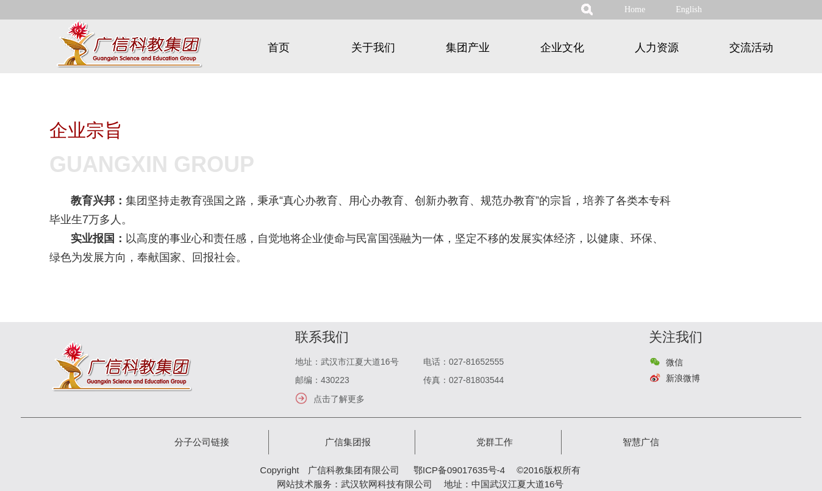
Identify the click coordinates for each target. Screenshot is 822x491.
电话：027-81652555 (463, 362)
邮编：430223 (322, 380)
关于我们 (373, 47)
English (689, 9)
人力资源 (657, 47)
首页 (279, 47)
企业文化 (562, 47)
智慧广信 (641, 442)
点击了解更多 (339, 399)
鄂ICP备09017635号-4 (459, 470)
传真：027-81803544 (463, 380)
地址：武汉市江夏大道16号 (347, 362)
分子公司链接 (201, 442)
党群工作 (494, 442)
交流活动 (751, 47)
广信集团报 (348, 442)
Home (634, 9)
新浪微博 (683, 378)
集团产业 (468, 47)
